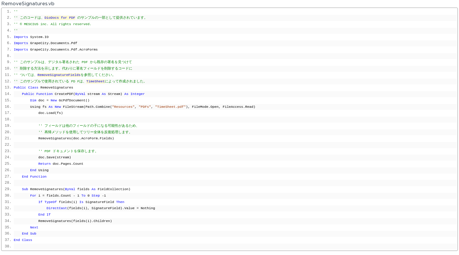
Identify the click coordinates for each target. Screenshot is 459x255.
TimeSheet (95, 81)
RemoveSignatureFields (59, 75)
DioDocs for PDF (59, 18)
